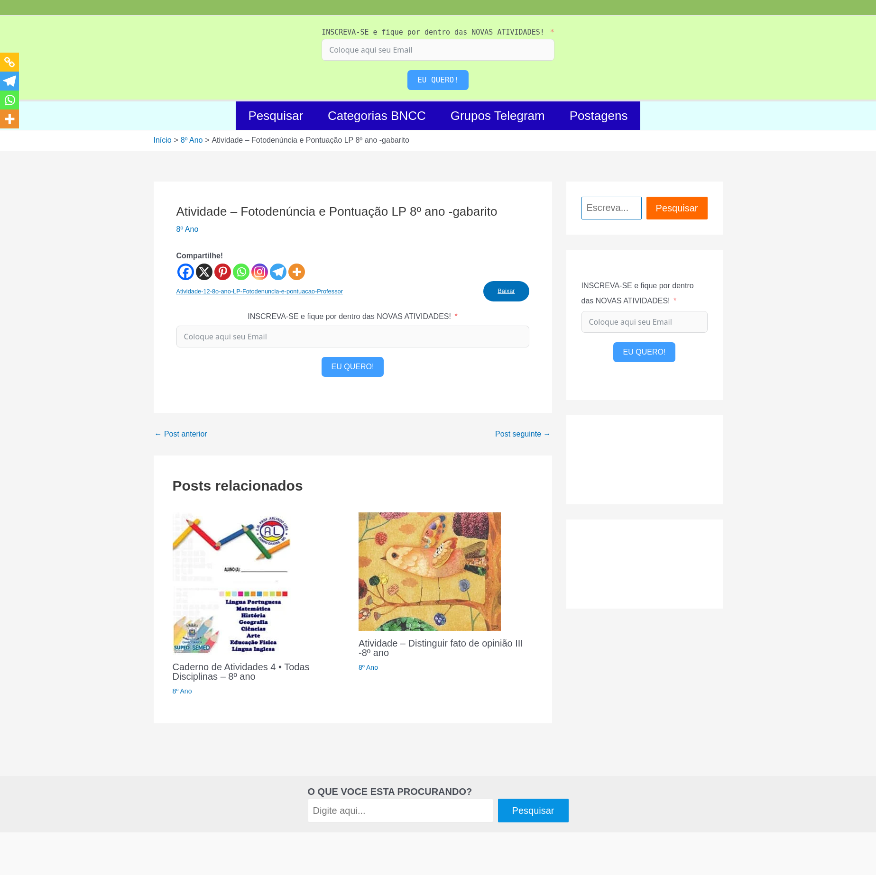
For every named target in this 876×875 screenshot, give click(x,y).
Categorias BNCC (377, 116)
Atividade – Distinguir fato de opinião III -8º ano (441, 648)
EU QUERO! (438, 79)
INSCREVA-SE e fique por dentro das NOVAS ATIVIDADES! (433, 32)
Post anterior (181, 434)
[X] (204, 272)
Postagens (599, 116)
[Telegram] (278, 272)
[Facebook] (185, 272)
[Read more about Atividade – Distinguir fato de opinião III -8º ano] (430, 571)
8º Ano (187, 229)
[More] (296, 272)
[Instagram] (259, 272)
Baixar (506, 290)
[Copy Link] (9, 62)
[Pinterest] (222, 272)
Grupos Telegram (498, 116)
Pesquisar (275, 116)
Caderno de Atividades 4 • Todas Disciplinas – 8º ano (241, 672)
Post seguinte (523, 434)
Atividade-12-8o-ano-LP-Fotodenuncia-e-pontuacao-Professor (259, 291)
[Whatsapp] (241, 272)
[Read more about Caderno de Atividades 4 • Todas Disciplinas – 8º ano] (232, 583)
